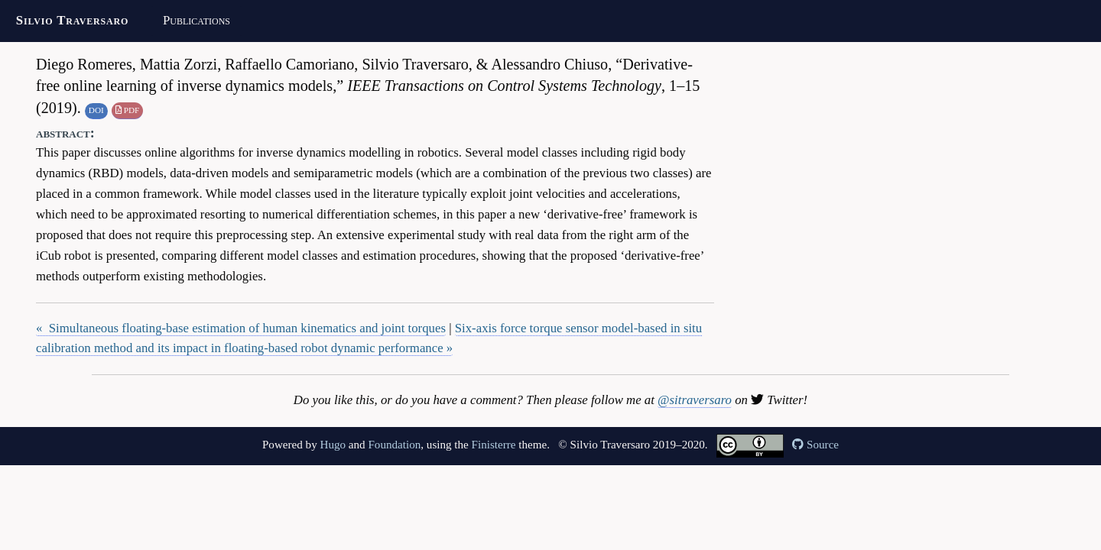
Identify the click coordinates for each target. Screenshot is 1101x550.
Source (815, 444)
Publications (196, 20)
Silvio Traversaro (72, 20)
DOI (96, 110)
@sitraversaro (695, 400)
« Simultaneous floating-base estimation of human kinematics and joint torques (241, 328)
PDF (127, 110)
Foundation (394, 444)
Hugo (333, 444)
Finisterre (494, 444)
